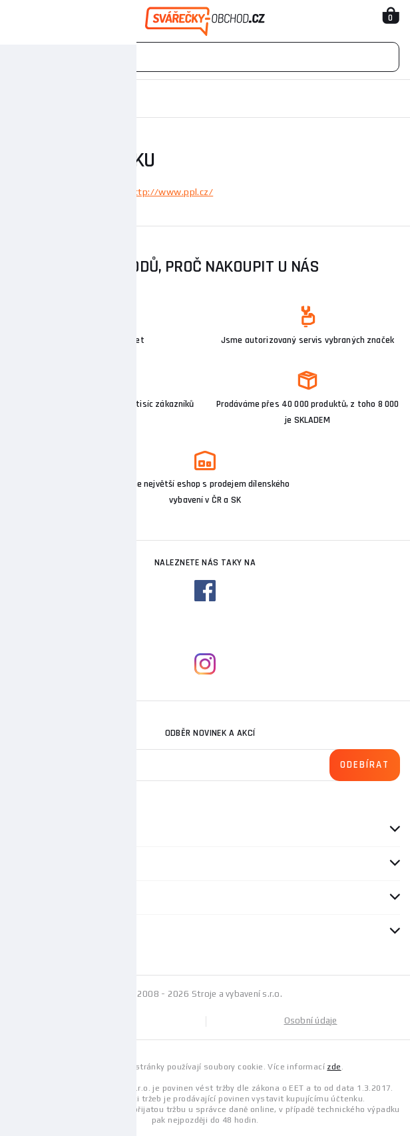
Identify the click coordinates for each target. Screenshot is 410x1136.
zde (334, 1066)
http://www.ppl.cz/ (170, 191)
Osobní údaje (310, 1020)
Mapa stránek (108, 1020)
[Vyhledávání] (205, 57)
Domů (22, 98)
